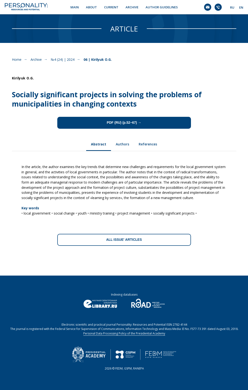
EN (241, 7)
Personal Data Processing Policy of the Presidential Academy (124, 333)
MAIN (74, 7)
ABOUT (91, 7)
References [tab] (148, 144)
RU (232, 7)
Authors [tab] (122, 144)
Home (16, 59)
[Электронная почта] (207, 7)
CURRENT (111, 7)
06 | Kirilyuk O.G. (98, 59)
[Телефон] (218, 7)
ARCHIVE (132, 7)
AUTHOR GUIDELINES (162, 7)
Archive (36, 59)
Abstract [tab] (98, 144)
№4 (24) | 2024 (62, 59)
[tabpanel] (124, 188)
